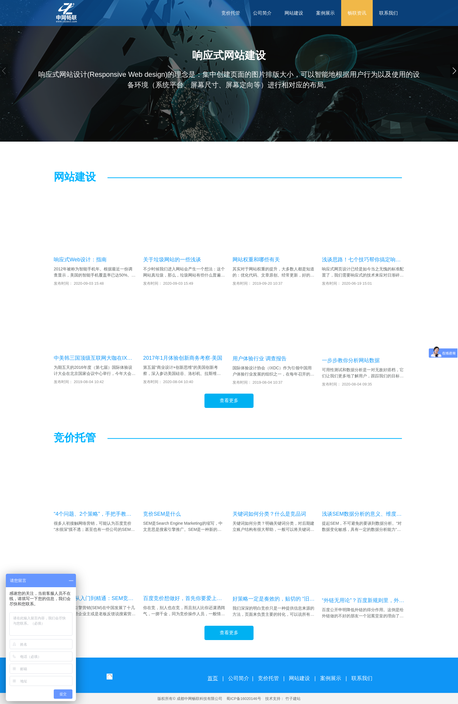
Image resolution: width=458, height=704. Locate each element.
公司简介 (238, 678)
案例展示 (330, 678)
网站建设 (299, 678)
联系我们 (361, 678)
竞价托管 (268, 678)
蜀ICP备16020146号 (243, 698)
